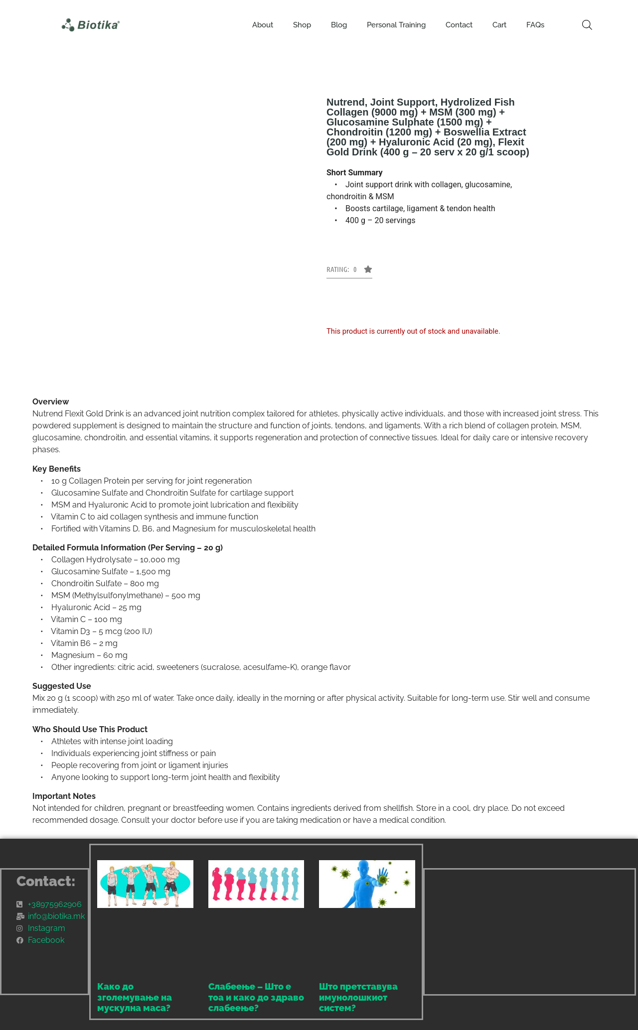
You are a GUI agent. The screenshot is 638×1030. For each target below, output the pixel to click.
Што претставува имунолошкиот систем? (358, 997)
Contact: (46, 881)
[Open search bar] (587, 25)
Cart (499, 24)
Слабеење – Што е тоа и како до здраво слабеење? (256, 997)
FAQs (535, 24)
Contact (459, 24)
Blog (339, 24)
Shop (302, 24)
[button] (349, 271)
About (262, 24)
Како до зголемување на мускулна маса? (134, 997)
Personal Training (396, 24)
